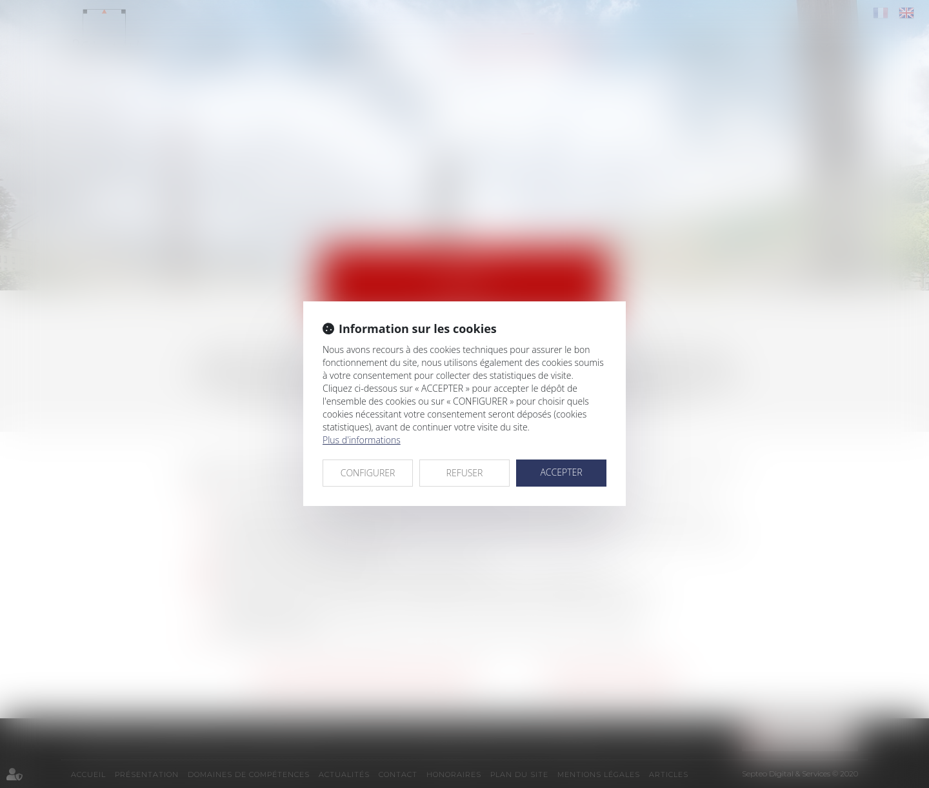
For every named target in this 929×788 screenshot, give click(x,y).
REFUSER (464, 473)
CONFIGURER (368, 473)
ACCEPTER (561, 472)
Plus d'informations (362, 440)
